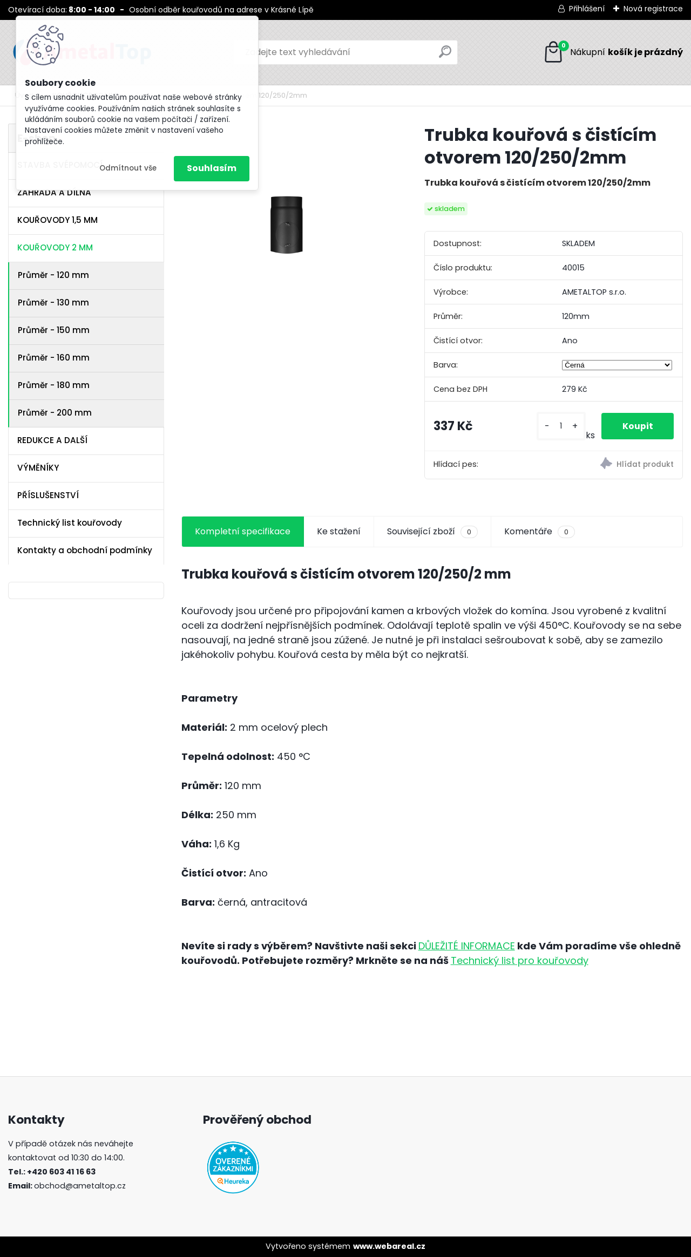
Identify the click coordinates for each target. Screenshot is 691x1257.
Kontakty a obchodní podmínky (84, 550)
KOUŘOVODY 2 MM (55, 247)
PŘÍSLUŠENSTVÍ (48, 495)
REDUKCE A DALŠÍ (52, 440)
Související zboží (432, 531)
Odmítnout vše (128, 168)
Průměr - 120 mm (53, 275)
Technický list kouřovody (69, 522)
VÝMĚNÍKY (38, 467)
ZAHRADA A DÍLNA (54, 192)
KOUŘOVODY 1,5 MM (57, 220)
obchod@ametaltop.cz (80, 1185)
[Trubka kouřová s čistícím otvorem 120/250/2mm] (285, 228)
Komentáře (539, 531)
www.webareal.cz (389, 1246)
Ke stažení (339, 531)
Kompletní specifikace (242, 531)
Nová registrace (653, 8)
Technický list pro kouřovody (519, 960)
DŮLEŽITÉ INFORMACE (466, 946)
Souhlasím (211, 168)
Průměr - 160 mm (54, 357)
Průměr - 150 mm (54, 330)
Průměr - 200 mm (55, 412)
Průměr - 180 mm (54, 385)
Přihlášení (587, 8)
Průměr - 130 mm (53, 302)
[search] (445, 55)
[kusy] (560, 426)
